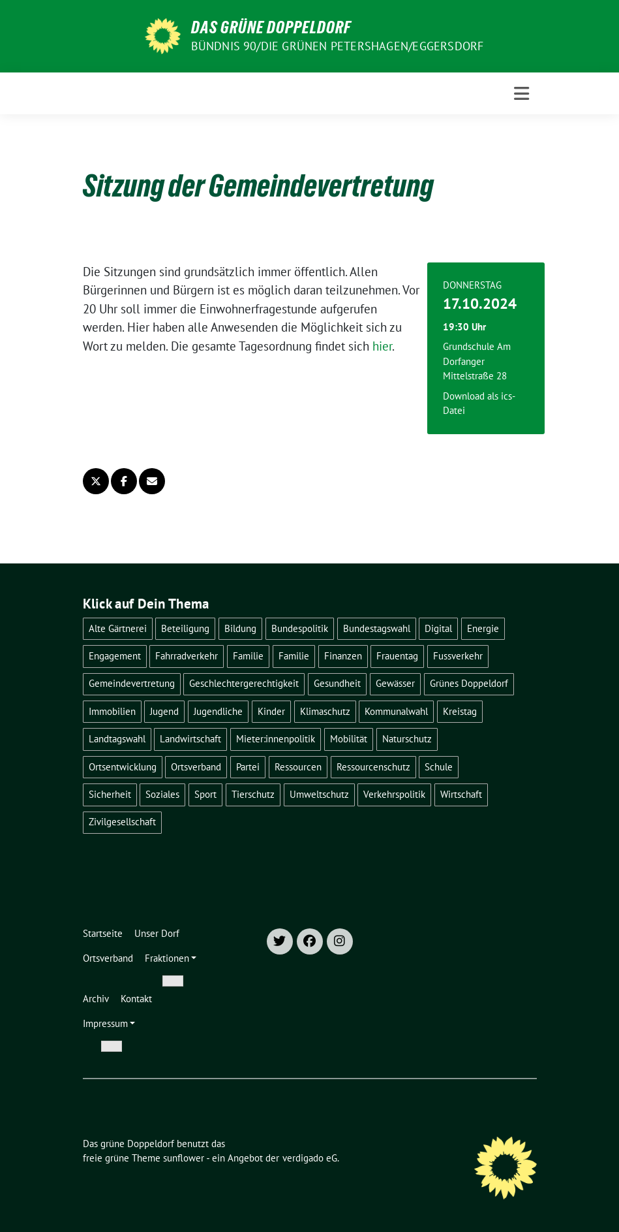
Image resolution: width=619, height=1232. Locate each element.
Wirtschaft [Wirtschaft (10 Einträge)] (461, 794)
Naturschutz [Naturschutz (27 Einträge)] (407, 739)
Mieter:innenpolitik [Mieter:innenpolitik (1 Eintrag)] (275, 739)
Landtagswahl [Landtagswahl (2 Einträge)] (117, 739)
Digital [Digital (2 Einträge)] (438, 628)
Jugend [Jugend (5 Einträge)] (164, 711)
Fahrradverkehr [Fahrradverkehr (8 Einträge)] (186, 656)
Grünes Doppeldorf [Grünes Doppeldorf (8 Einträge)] (469, 683)
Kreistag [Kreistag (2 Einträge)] (460, 711)
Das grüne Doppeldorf (271, 27)
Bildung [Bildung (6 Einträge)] (240, 628)
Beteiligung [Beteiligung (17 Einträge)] (185, 628)
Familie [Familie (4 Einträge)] (248, 656)
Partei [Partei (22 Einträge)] (248, 767)
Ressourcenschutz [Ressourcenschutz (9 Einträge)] (373, 767)
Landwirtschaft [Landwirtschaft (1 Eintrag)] (190, 739)
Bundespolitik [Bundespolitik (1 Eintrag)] (299, 628)
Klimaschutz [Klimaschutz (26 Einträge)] (325, 711)
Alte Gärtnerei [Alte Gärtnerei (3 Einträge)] (118, 628)
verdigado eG (309, 1158)
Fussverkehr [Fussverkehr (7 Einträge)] (458, 656)
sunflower (183, 1158)
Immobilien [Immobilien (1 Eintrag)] (112, 711)
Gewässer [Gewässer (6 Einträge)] (395, 683)
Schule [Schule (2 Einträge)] (439, 767)
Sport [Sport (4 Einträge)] (205, 794)
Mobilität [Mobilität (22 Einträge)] (348, 739)
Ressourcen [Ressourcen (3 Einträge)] (298, 767)
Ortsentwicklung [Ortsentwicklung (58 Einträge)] (123, 767)
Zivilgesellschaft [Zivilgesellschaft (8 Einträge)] (122, 821)
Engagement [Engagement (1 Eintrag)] (115, 656)
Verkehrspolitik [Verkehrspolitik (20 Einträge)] (394, 794)
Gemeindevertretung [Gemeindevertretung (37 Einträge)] (132, 683)
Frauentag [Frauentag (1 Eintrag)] (397, 656)
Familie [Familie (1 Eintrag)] (294, 656)
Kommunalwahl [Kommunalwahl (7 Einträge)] (396, 711)
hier (382, 346)
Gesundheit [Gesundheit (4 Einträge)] (337, 683)
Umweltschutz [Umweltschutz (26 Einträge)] (319, 794)
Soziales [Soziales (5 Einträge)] (162, 794)
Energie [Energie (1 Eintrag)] (483, 628)
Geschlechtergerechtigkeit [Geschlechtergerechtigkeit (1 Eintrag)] (244, 683)
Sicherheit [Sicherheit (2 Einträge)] (110, 794)
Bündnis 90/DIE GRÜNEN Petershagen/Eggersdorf (337, 46)
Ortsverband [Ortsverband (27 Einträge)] (196, 767)
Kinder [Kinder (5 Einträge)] (271, 711)
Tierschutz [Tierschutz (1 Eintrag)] (253, 794)
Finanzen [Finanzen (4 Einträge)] (343, 656)
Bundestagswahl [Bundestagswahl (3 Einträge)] (376, 628)
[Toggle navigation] (521, 93)
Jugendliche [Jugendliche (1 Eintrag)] (218, 711)
